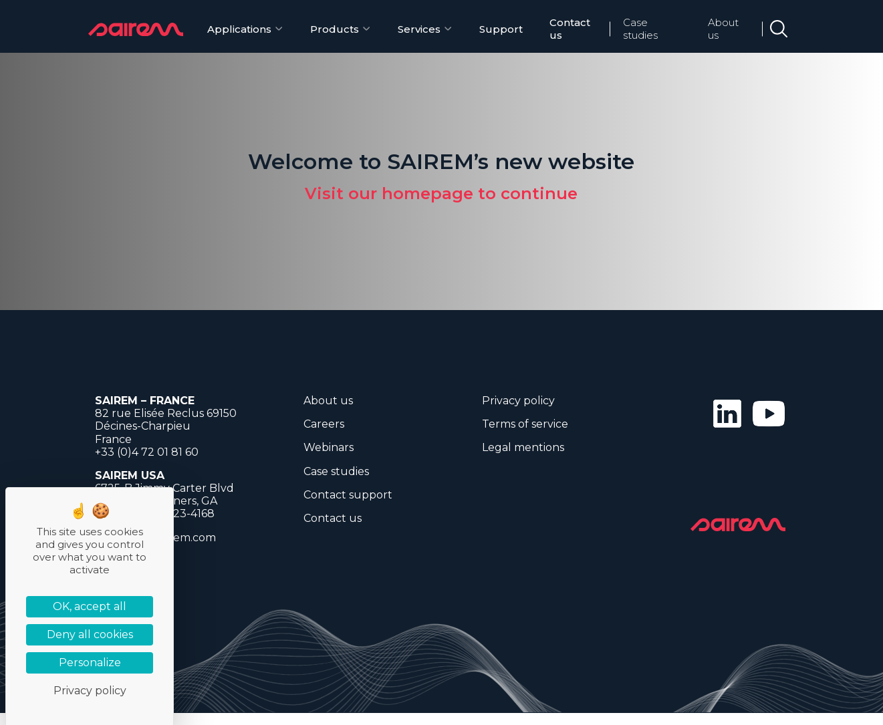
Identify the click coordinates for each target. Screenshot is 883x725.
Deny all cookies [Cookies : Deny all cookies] (90, 634)
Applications (239, 29)
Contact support (347, 494)
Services (419, 29)
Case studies (640, 28)
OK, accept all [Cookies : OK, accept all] (89, 606)
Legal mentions (523, 447)
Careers (323, 424)
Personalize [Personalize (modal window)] (90, 662)
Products (334, 29)
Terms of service (525, 424)
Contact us (569, 28)
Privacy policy (518, 400)
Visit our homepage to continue (441, 193)
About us (723, 28)
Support (501, 29)
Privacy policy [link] (89, 690)
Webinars (328, 447)
